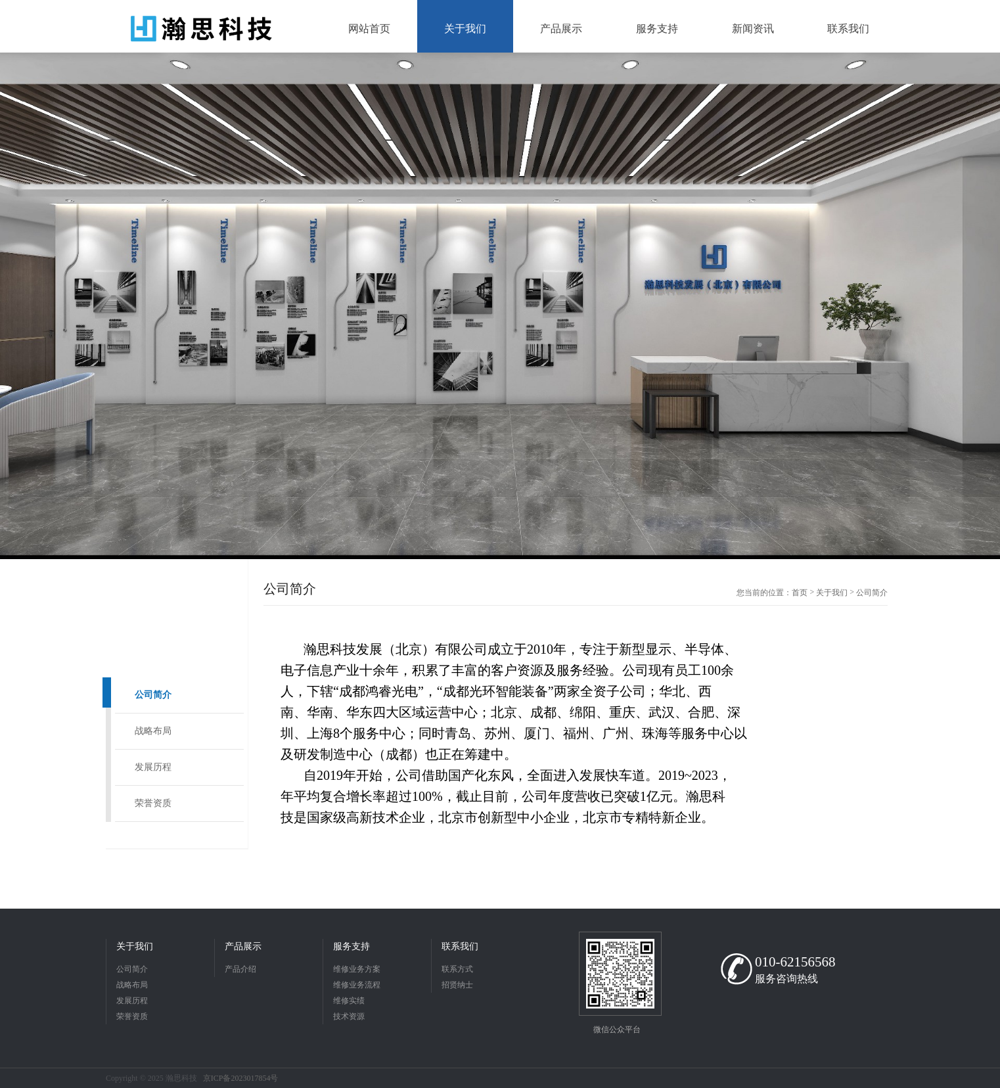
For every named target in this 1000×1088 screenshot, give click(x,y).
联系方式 (457, 969)
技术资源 (349, 1016)
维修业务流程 (356, 984)
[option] (500, 306)
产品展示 (243, 946)
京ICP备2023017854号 (241, 1078)
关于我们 (832, 592)
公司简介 (153, 695)
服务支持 (351, 946)
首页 (799, 592)
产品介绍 (240, 969)
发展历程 (153, 767)
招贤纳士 (457, 984)
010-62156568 (795, 962)
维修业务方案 (356, 969)
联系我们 (460, 946)
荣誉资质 (153, 803)
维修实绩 (349, 1000)
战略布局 (153, 731)
